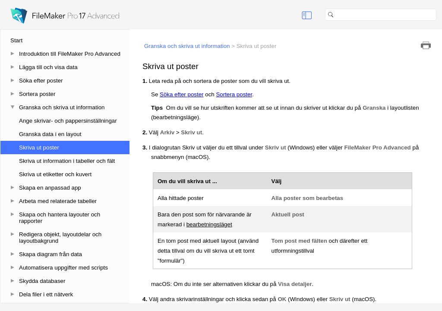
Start (16, 40)
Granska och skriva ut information (62, 107)
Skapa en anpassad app (50, 187)
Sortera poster (37, 94)
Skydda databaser (42, 281)
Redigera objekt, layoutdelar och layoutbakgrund (60, 237)
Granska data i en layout (50, 134)
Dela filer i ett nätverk (46, 294)
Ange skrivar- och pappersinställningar (68, 120)
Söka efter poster (41, 80)
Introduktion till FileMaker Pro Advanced (69, 54)
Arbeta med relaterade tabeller (58, 201)
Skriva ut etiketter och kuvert (55, 174)
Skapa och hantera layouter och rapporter (59, 217)
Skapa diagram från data (50, 254)
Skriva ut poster (39, 147)
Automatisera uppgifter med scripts (63, 267)
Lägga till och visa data (48, 67)
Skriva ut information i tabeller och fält (67, 161)
